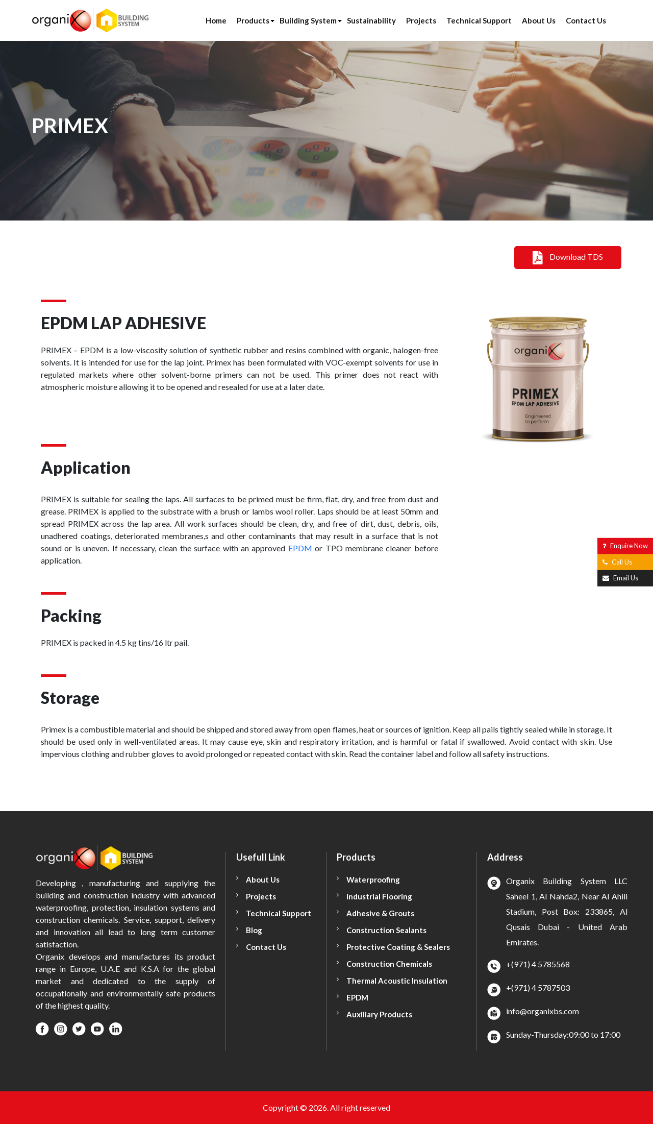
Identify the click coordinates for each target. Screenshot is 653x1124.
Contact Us (586, 20)
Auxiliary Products (379, 1014)
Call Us (617, 561)
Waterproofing (373, 879)
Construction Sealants (386, 930)
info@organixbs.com (542, 1011)
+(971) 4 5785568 (538, 964)
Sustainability (371, 20)
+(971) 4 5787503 (538, 987)
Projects (421, 20)
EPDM (300, 548)
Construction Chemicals (389, 963)
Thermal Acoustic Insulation (396, 980)
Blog (254, 930)
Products (253, 20)
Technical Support (479, 20)
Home (216, 20)
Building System (308, 20)
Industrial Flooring (379, 896)
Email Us (620, 578)
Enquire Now (625, 546)
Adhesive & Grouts (380, 913)
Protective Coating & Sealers (398, 946)
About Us (539, 20)
